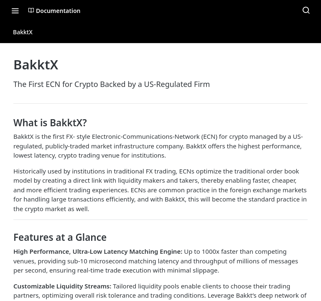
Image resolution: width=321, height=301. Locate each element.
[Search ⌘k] (306, 10)
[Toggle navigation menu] (15, 10)
